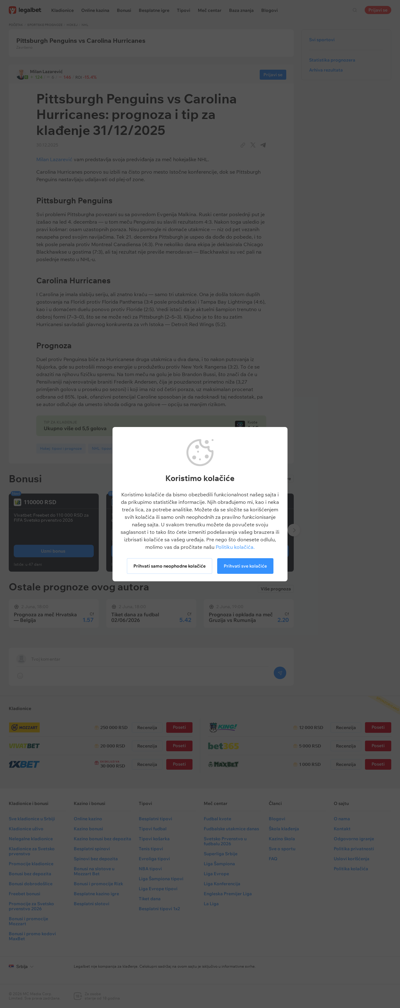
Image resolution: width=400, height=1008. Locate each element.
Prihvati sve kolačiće (245, 566)
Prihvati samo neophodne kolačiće (169, 566)
